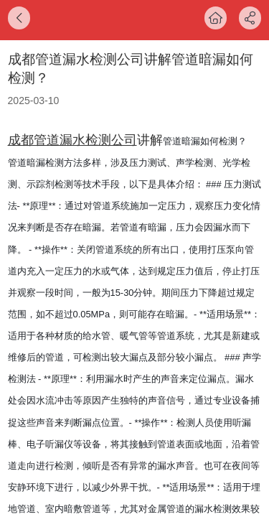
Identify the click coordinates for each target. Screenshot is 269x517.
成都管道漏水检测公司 (72, 140)
